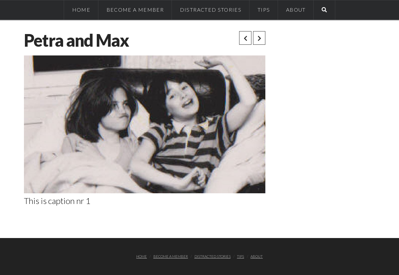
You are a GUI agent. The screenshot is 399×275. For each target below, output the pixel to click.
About (256, 256)
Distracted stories (212, 256)
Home (141, 256)
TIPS (240, 256)
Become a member (170, 256)
